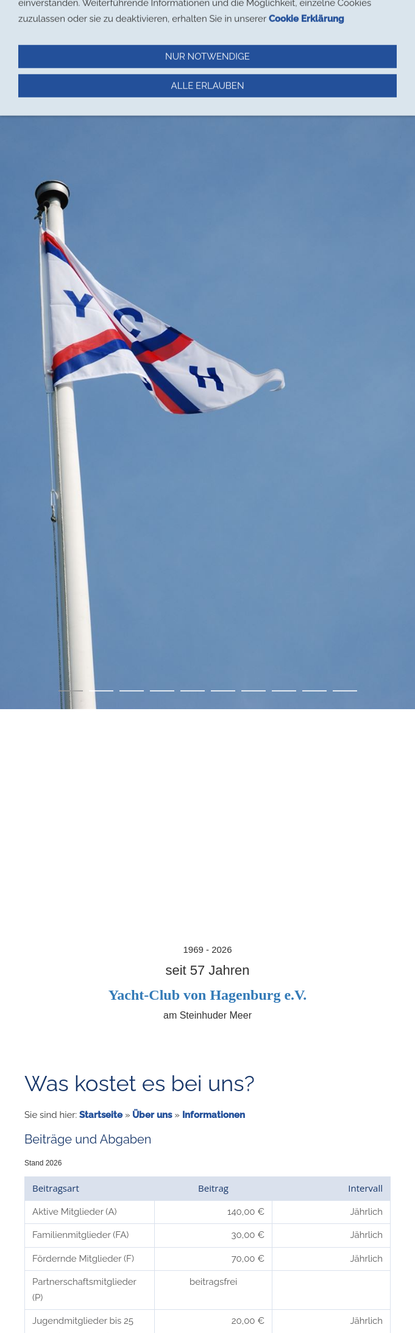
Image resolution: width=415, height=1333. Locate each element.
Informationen (213, 1114)
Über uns (152, 1114)
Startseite (100, 1114)
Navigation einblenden (59, 15)
